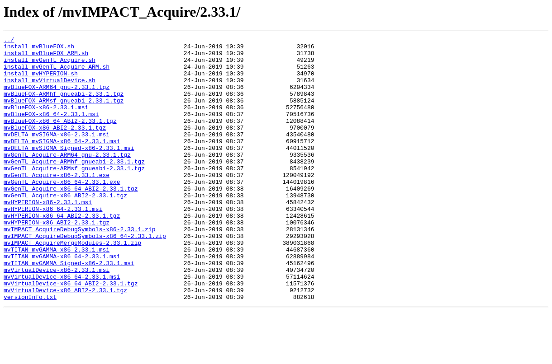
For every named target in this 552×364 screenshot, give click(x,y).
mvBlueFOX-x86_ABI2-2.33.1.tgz (55, 146)
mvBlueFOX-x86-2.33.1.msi (46, 122)
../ (9, 41)
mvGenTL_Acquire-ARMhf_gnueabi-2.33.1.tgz (74, 187)
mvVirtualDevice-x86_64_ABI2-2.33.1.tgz (71, 333)
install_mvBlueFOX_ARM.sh (46, 57)
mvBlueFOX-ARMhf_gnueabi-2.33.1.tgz (64, 106)
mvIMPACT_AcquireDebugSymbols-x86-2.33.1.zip (79, 268)
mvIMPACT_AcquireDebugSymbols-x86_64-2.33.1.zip (85, 276)
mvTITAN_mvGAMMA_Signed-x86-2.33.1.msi (69, 309)
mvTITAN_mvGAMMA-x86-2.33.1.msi (56, 293)
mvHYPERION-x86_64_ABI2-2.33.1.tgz (62, 252)
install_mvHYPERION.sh (41, 81)
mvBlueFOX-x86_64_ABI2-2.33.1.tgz (60, 138)
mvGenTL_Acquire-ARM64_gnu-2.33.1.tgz (67, 179)
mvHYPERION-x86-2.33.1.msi (48, 236)
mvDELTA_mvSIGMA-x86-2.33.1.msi (56, 154)
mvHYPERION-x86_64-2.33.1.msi (53, 244)
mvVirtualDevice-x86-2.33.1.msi (56, 317)
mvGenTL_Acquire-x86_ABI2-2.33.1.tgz (65, 228)
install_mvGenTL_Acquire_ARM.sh (56, 73)
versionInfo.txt (30, 349)
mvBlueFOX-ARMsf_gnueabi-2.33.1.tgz (64, 114)
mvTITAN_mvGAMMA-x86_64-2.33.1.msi (62, 301)
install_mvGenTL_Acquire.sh (49, 65)
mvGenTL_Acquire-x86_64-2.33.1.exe (62, 211)
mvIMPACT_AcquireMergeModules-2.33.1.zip (72, 284)
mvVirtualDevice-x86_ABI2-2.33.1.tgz (65, 341)
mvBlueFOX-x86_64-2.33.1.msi (51, 130)
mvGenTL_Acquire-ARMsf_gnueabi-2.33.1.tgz (74, 195)
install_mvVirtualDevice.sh (49, 89)
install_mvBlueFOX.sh (39, 49)
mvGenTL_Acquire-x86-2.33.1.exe (56, 203)
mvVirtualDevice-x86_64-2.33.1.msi (62, 325)
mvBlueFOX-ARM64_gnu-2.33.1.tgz (56, 97)
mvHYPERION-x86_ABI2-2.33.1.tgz (56, 260)
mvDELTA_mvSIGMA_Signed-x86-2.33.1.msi (69, 171)
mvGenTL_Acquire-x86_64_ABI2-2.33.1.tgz (71, 219)
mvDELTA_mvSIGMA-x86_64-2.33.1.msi (62, 163)
